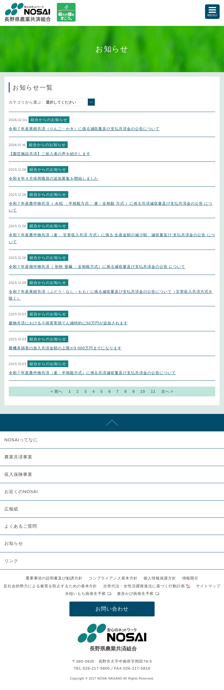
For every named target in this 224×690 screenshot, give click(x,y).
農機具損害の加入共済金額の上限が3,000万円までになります (65, 348)
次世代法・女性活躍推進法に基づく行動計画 (144, 586)
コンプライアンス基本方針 (113, 578)
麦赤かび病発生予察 (135, 593)
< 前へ (57, 391)
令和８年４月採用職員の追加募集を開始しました (53, 178)
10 (142, 391)
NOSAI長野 (27, 12)
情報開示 (190, 578)
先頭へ (112, 422)
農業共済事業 (18, 456)
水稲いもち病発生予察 (85, 593)
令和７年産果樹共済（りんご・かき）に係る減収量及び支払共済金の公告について (84, 129)
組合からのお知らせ (49, 120)
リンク (11, 560)
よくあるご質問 (20, 526)
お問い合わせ (112, 609)
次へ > (167, 391)
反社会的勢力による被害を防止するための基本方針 (50, 586)
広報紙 (11, 508)
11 (153, 391)
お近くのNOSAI (21, 491)
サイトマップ (208, 586)
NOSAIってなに (21, 439)
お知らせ (13, 543)
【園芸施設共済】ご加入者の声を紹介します (49, 154)
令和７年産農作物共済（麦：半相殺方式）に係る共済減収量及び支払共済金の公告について (92, 373)
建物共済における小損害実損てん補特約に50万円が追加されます (68, 323)
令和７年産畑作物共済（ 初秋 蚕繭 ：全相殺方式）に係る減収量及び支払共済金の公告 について (97, 266)
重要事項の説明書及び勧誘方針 (54, 578)
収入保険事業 (18, 474)
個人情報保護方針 (160, 578)
